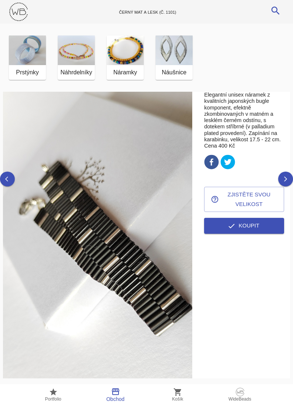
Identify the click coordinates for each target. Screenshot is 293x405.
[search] (275, 10)
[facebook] (211, 163)
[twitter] (227, 163)
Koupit (244, 225)
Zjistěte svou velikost (244, 199)
